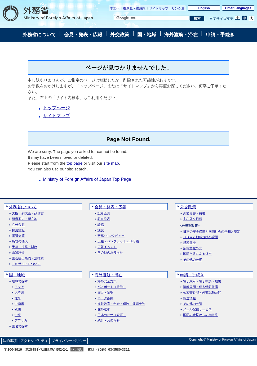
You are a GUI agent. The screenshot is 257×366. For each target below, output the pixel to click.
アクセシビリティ (34, 341)
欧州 (18, 309)
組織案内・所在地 (24, 219)
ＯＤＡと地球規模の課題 (200, 237)
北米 (18, 298)
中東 (18, 315)
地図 (79, 349)
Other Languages (238, 8)
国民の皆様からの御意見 (200, 315)
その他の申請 (192, 304)
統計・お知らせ (109, 320)
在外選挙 (104, 309)
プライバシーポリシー (69, 341)
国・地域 (146, 34)
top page (74, 163)
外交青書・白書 (194, 213)
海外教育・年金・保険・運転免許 (121, 304)
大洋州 (19, 292)
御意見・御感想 (134, 8)
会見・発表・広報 (83, 34)
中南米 (19, 304)
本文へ (114, 8)
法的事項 (10, 341)
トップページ (56, 107)
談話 (101, 225)
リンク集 (178, 8)
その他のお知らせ (110, 252)
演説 (101, 230)
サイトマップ (158, 8)
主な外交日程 (192, 219)
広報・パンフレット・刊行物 (118, 241)
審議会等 (18, 236)
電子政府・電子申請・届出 (202, 281)
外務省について (39, 34)
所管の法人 (20, 241)
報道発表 (104, 219)
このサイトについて (26, 264)
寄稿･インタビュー (111, 236)
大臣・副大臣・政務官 (28, 213)
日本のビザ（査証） (112, 315)
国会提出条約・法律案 (28, 258)
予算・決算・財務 (24, 247)
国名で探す (20, 326)
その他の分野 (192, 259)
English (204, 8)
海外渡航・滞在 (181, 34)
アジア (19, 287)
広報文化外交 (192, 248)
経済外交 (189, 243)
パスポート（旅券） (112, 287)
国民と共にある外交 (197, 254)
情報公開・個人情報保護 (200, 287)
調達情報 (189, 298)
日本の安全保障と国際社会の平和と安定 (211, 231)
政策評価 (18, 252)
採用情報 (18, 230)
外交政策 (119, 34)
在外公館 (18, 225)
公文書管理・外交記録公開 (202, 292)
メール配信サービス (197, 309)
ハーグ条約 (105, 298)
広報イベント (107, 247)
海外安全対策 (107, 281)
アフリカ (21, 320)
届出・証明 (105, 292)
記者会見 (104, 213)
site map (111, 163)
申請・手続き (220, 34)
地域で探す (20, 281)
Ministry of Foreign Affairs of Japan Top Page (87, 179)
